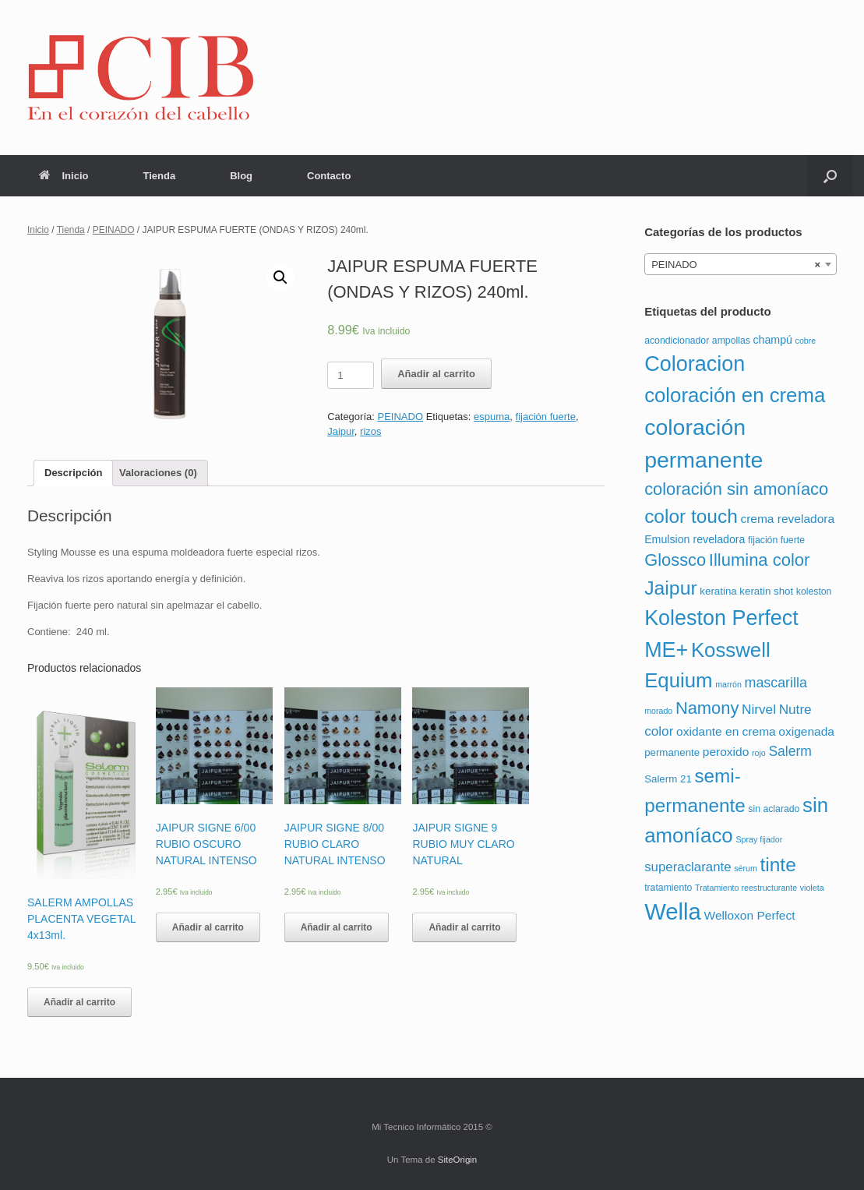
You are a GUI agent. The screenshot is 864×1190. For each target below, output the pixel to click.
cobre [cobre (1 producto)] (805, 340)
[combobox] (740, 264)
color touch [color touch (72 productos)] (691, 516)
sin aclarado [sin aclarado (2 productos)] (773, 808)
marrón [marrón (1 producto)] (728, 684)
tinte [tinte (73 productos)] (777, 864)
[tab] (73, 473)
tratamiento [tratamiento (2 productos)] (668, 887)
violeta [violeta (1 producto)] (812, 887)
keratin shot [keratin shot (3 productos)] (766, 591)
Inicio (64, 176)
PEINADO (114, 229)
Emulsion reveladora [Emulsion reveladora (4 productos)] (694, 539)
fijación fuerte (546, 416)
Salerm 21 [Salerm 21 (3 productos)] (668, 779)
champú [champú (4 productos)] (772, 340)
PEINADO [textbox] (735, 265)
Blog (241, 176)
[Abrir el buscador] (830, 175)
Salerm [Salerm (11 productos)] (790, 751)
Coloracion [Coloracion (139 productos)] (694, 364)
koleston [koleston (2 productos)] (814, 591)
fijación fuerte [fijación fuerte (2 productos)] (776, 540)
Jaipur (340, 431)
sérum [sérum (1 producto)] (745, 868)
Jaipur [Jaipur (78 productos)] (670, 588)
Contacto (329, 176)
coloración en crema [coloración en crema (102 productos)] (734, 395)
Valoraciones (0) (158, 472)
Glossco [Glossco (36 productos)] (675, 560)
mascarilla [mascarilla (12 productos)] (776, 682)
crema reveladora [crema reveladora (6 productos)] (787, 518)
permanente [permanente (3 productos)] (672, 752)
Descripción (73, 472)
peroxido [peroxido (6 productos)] (726, 751)
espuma (492, 416)
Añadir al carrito (436, 374)
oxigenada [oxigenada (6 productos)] (806, 731)
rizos (370, 431)
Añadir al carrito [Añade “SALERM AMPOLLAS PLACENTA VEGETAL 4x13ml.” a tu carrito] (79, 1002)
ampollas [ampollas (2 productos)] (731, 340)
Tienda (159, 176)
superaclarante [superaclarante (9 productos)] (687, 867)
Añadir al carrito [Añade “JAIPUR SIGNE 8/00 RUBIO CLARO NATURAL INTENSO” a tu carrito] (336, 927)
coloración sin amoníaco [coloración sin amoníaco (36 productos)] (736, 489)
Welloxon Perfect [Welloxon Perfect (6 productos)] (749, 915)
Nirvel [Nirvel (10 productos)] (759, 709)
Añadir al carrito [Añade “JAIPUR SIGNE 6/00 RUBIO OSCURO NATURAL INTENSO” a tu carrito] (208, 927)
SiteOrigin (458, 1159)
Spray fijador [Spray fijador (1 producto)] (758, 839)
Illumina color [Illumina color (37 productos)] (759, 560)
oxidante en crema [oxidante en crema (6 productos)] (726, 731)
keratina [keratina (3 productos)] (718, 591)
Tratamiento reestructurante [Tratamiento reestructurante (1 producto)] (746, 887)
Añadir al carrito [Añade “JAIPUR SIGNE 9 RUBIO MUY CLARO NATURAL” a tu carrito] (464, 927)
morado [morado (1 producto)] (658, 710)
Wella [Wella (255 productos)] (672, 911)
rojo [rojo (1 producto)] (759, 752)
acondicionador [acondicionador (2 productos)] (676, 340)
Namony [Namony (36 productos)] (707, 708)
